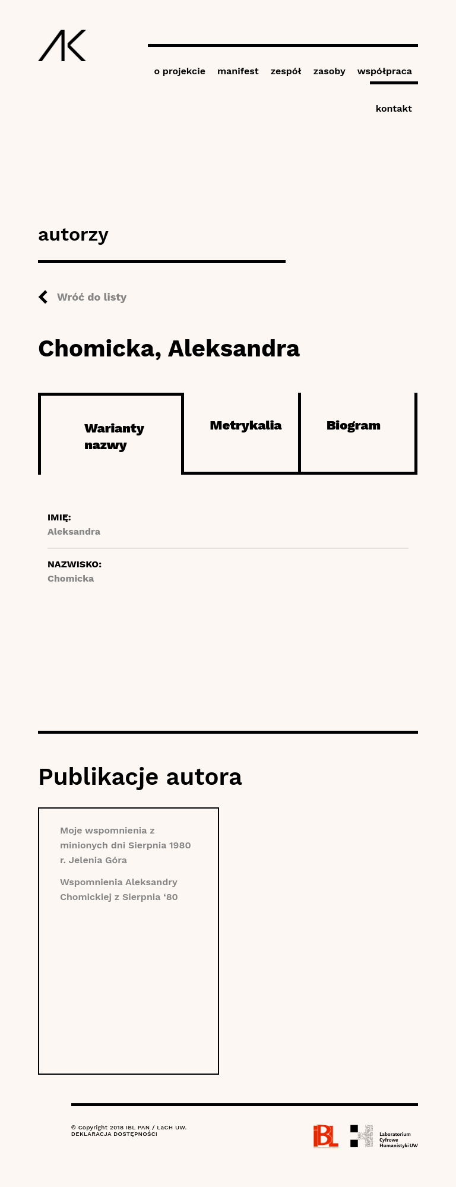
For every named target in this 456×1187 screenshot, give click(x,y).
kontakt (394, 108)
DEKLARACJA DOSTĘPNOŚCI (114, 1134)
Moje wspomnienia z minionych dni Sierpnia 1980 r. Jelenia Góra (125, 845)
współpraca (384, 71)
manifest (238, 71)
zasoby (330, 71)
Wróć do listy (91, 297)
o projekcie (179, 71)
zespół (286, 71)
